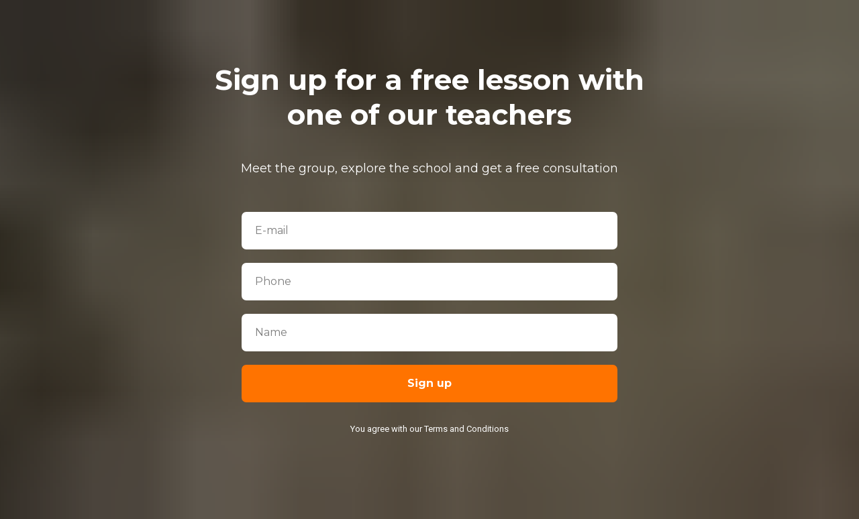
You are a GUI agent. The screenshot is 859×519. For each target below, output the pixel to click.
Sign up (429, 383)
